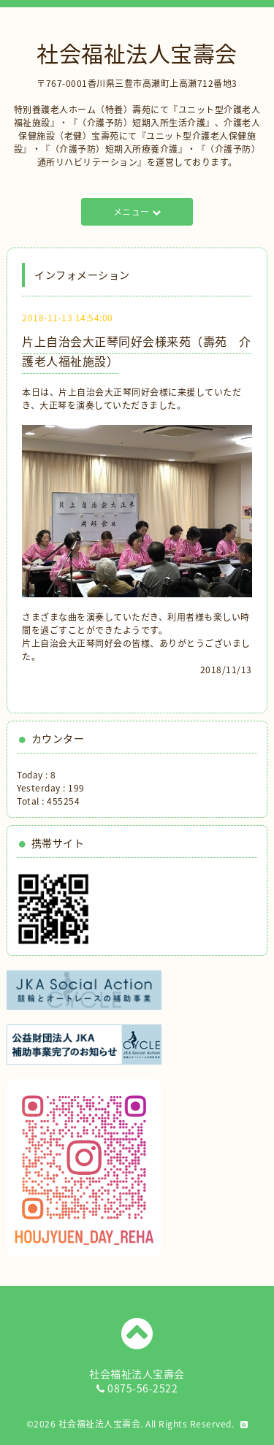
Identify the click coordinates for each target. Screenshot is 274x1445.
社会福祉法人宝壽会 (137, 53)
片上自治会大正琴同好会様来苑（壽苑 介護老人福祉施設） (136, 350)
